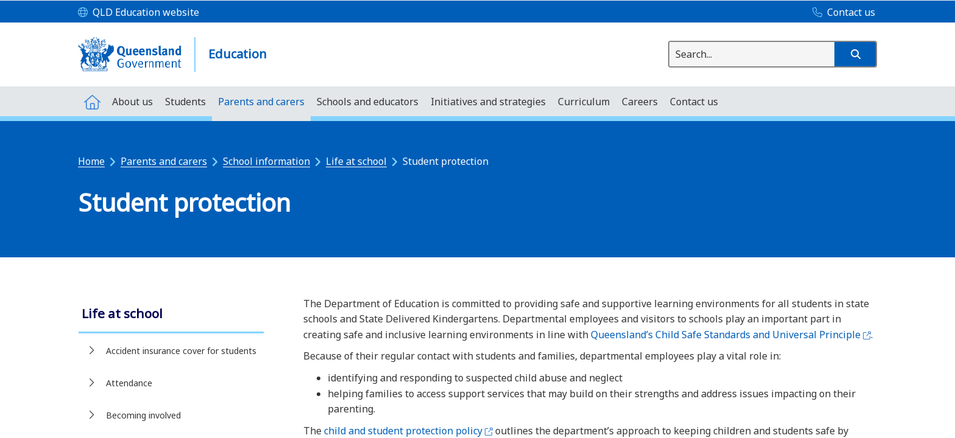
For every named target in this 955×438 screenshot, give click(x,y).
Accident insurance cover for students (181, 350)
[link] (171, 315)
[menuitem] (92, 101)
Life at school (356, 161)
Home (91, 161)
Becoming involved (143, 415)
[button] (855, 54)
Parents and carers (164, 161)
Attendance (129, 383)
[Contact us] (840, 13)
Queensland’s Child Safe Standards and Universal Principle (731, 334)
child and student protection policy (408, 430)
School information (266, 161)
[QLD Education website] (138, 13)
